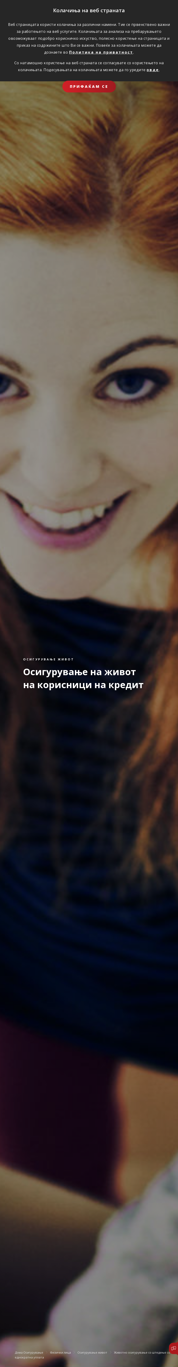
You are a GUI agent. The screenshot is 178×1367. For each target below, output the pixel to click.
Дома (19, 1352)
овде (153, 69)
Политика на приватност (101, 52)
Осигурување (33, 1352)
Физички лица (60, 1352)
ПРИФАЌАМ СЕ (89, 86)
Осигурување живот (92, 1352)
